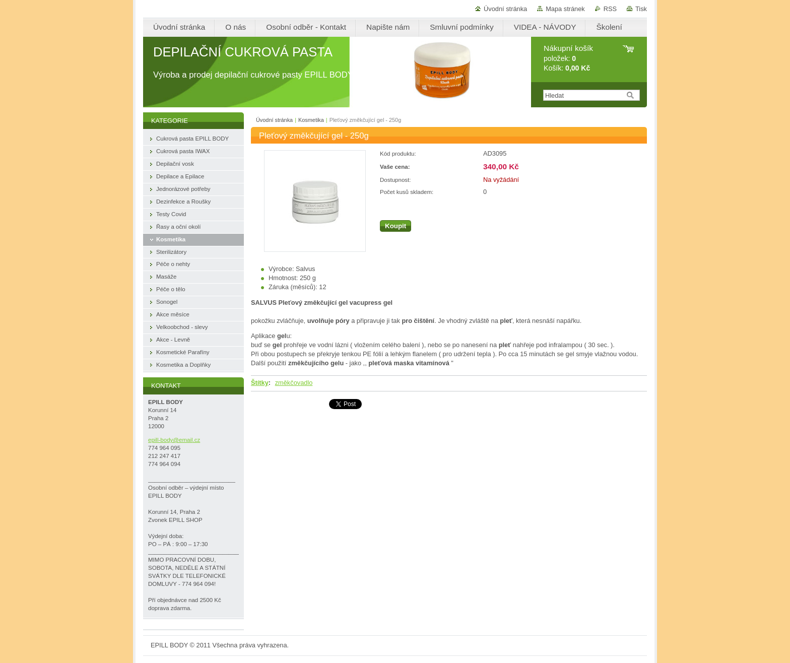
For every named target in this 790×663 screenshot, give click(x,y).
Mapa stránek (565, 9)
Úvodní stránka (505, 9)
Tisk (641, 9)
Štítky (260, 382)
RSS (610, 9)
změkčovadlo (294, 382)
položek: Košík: (568, 58)
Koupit (395, 226)
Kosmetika (311, 120)
